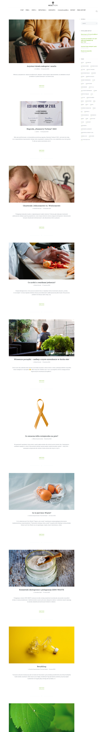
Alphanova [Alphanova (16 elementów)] (88, 62)
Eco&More (37, 69)
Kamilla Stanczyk (37, 208)
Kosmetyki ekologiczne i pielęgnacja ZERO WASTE (41, 590)
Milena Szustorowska (38, 438)
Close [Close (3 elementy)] (93, 80)
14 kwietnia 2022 (46, 362)
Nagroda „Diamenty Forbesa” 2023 (42, 129)
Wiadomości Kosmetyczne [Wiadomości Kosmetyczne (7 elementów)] (87, 132)
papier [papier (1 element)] (82, 104)
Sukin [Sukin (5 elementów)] (87, 118)
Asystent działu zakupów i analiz (41, 66)
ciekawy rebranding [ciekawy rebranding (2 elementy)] (86, 80)
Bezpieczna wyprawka (86, 51)
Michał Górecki (37, 285)
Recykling (41, 666)
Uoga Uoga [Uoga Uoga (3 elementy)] (92, 118)
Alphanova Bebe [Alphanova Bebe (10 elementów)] (85, 66)
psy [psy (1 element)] (82, 111)
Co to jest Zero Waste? (41, 513)
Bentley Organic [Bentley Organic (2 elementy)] (91, 69)
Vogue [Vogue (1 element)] (82, 122)
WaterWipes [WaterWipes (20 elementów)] (83, 125)
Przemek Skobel (43, 515)
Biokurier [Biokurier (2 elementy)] (93, 73)
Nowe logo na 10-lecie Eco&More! (89, 34)
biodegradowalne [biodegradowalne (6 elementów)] (85, 73)
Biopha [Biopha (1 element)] (82, 76)
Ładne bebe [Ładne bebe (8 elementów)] (91, 136)
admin (37, 131)
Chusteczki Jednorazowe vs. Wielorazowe (41, 206)
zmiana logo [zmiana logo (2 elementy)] (84, 136)
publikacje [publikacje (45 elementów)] (86, 111)
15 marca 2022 (46, 592)
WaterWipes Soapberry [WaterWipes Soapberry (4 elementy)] (86, 129)
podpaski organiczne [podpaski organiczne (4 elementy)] (86, 108)
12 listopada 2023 (44, 131)
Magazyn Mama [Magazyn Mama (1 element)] (90, 97)
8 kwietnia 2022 (48, 438)
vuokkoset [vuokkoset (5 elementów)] (88, 122)
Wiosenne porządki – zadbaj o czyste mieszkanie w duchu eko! (41, 359)
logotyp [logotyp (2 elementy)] (83, 97)
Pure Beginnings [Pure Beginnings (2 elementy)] (85, 115)
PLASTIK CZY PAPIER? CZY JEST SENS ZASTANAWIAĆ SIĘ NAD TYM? (89, 40)
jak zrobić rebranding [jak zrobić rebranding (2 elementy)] (86, 90)
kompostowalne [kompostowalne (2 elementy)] (85, 94)
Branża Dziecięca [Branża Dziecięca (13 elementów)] (90, 76)
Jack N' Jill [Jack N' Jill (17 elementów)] (91, 87)
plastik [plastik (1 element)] (91, 104)
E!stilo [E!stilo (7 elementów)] (82, 83)
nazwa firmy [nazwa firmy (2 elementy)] (88, 101)
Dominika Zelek (38, 592)
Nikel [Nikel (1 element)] (94, 101)
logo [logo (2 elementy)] (92, 94)
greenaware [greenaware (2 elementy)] (84, 87)
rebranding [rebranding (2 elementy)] (93, 115)
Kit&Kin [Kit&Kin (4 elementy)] (95, 90)
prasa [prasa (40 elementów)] (94, 108)
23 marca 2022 (52, 515)
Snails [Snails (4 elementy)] (82, 118)
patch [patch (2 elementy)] (87, 104)
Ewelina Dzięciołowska (34, 515)
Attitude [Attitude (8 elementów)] (83, 69)
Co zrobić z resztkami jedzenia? (41, 282)
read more (41, 85)
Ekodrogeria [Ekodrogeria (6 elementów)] (89, 83)
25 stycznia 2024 (45, 69)
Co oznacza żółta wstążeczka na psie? (41, 436)
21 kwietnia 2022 (46, 285)
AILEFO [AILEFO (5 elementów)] (82, 62)
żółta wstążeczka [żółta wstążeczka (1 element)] (85, 139)
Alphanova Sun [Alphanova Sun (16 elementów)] (94, 66)
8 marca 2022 (52, 669)
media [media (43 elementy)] (82, 101)
